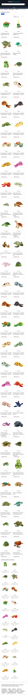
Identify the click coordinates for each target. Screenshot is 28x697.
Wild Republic (20, 692)
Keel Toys (19, 689)
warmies (3, 692)
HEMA (9, 689)
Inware (14, 689)
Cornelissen (4, 689)
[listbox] (18, 17)
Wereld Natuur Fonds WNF (11, 692)
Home (14, 7)
